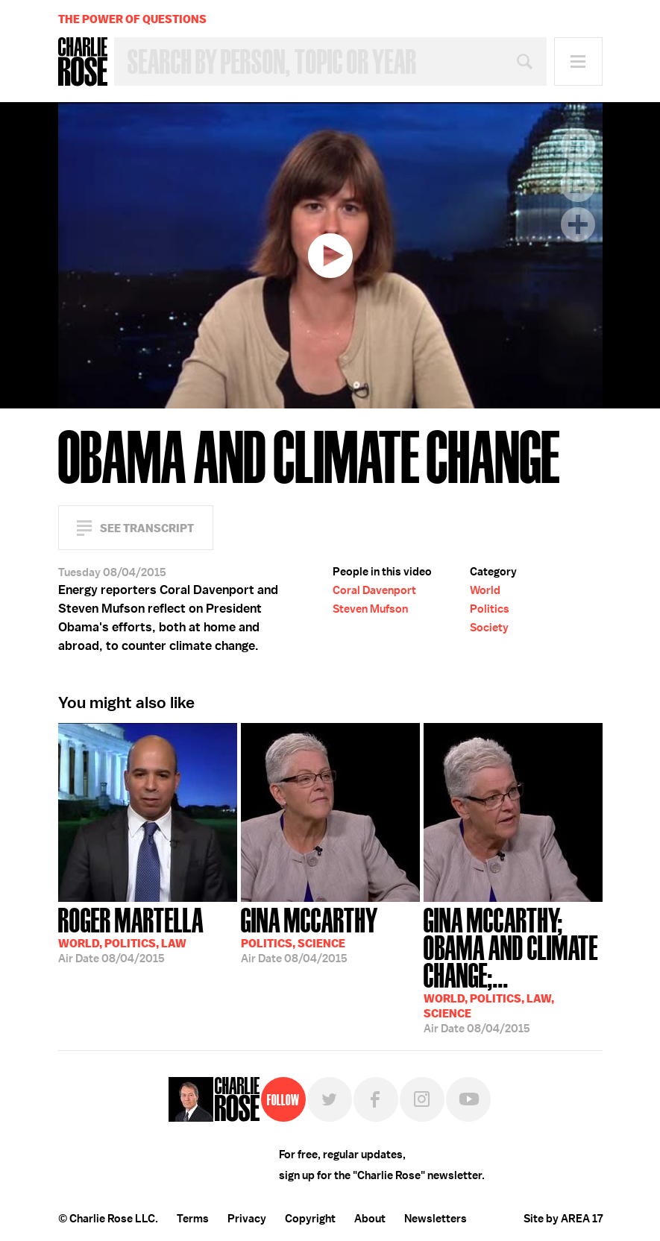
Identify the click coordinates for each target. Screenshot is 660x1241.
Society (489, 627)
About (370, 1218)
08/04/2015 (131, 934)
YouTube (468, 1099)
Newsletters (435, 1218)
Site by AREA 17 (563, 1218)
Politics (489, 608)
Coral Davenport (374, 590)
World (485, 590)
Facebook (375, 1099)
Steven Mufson (370, 608)
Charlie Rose (82, 61)
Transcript (578, 145)
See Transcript (147, 528)
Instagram (422, 1099)
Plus (578, 224)
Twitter (329, 1099)
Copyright (310, 1218)
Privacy (246, 1218)
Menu (578, 61)
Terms (193, 1218)
